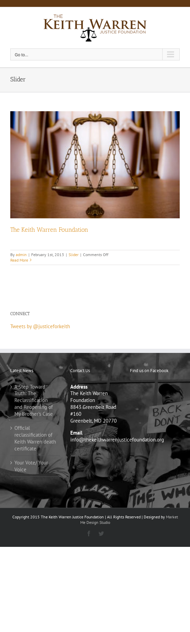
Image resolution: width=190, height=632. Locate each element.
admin (21, 254)
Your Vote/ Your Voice (31, 466)
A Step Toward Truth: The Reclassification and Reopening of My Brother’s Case (33, 400)
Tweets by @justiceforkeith (40, 326)
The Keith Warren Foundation (49, 229)
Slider (74, 254)
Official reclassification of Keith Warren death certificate (35, 438)
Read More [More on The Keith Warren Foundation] (19, 260)
